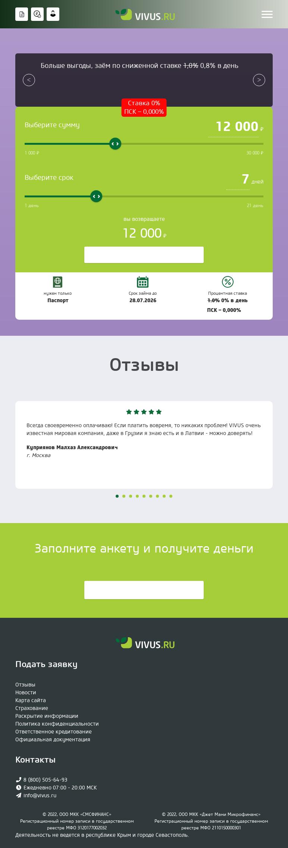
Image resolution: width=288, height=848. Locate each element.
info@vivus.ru (40, 795)
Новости (25, 692)
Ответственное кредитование (53, 732)
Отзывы (25, 685)
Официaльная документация (52, 739)
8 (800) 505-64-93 (46, 780)
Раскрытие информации (46, 716)
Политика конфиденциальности (57, 724)
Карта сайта (30, 700)
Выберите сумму (52, 125)
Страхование (31, 708)
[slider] (115, 144)
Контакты (35, 760)
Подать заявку (144, 590)
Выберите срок (49, 177)
